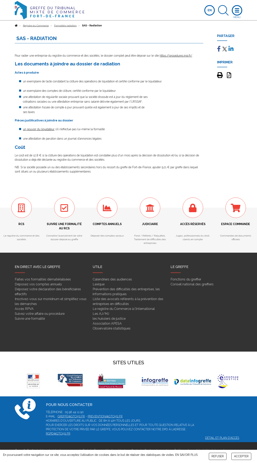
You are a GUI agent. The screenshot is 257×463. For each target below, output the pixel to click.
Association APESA (107, 323)
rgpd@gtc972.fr (58, 433)
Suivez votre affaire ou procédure (40, 314)
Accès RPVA (24, 309)
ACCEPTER (241, 456)
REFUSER (218, 456)
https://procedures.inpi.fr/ (176, 55)
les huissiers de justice (109, 319)
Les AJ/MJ (101, 314)
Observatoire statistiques (112, 328)
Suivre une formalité (30, 319)
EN (210, 10)
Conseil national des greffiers (192, 284)
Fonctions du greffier (186, 279)
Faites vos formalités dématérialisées (43, 279)
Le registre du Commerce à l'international (124, 309)
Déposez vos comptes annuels (38, 284)
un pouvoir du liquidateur (39, 129)
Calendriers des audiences (112, 279)
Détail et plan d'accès (222, 437)
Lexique (99, 284)
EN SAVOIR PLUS (186, 454)
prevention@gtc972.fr (105, 416)
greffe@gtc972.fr (71, 416)
